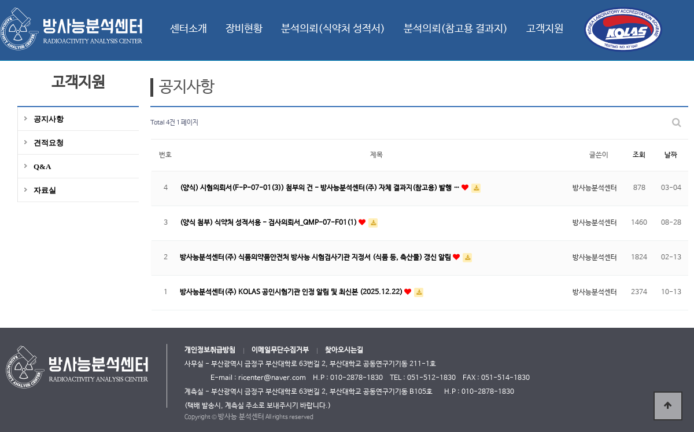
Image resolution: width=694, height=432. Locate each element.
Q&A (42, 166)
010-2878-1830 (488, 392)
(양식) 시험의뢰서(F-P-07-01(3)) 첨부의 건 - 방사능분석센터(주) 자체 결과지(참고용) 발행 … (321, 188)
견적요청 (49, 142)
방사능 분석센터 (241, 417)
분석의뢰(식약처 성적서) (333, 29)
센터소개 (188, 29)
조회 (639, 155)
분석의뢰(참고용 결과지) (456, 29)
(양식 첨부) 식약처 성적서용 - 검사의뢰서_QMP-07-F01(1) (269, 223)
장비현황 (244, 29)
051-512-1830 (431, 378)
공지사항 (49, 119)
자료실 (45, 190)
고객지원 (544, 29)
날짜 (671, 155)
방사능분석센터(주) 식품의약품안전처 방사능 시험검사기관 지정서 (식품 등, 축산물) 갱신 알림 (316, 258)
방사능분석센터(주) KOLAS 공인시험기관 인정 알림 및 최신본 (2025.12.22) (292, 292)
